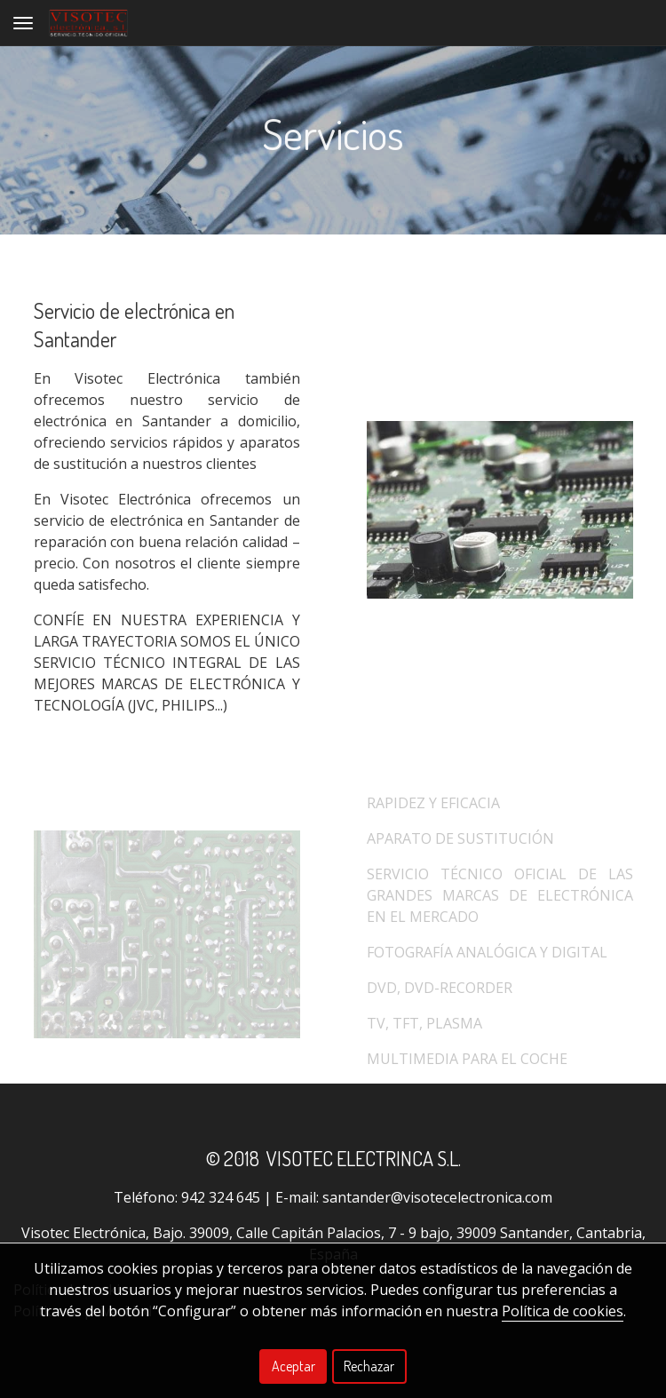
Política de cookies (562, 1311)
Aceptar (293, 1366)
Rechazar (369, 1366)
